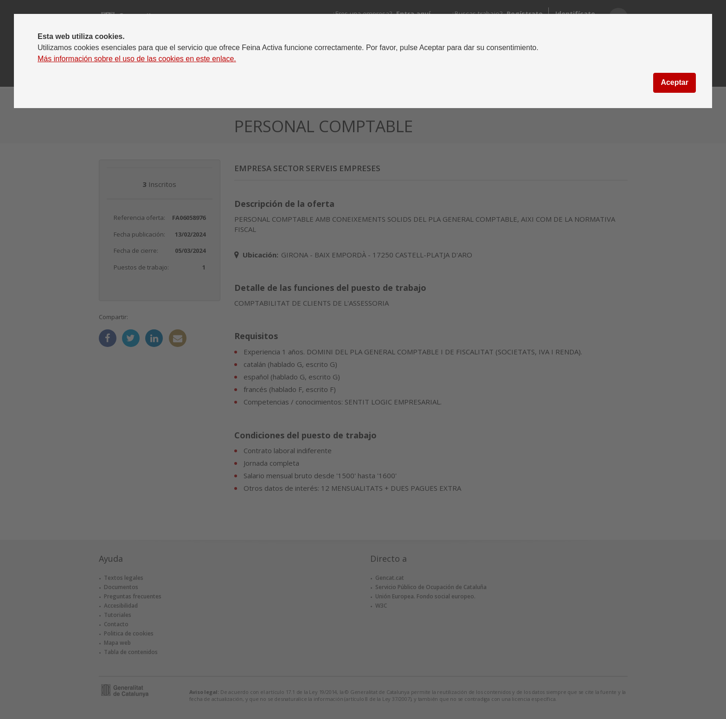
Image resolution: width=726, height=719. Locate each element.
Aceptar (674, 82)
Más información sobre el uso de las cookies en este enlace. (137, 59)
